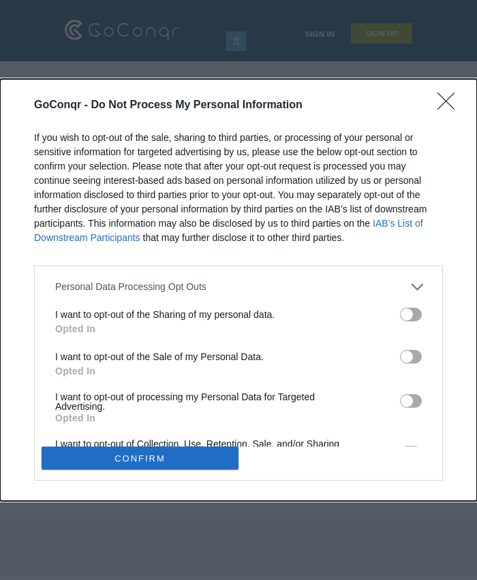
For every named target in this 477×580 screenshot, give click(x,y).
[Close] (450, 105)
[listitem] (238, 287)
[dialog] (238, 290)
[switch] (411, 314)
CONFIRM (140, 458)
